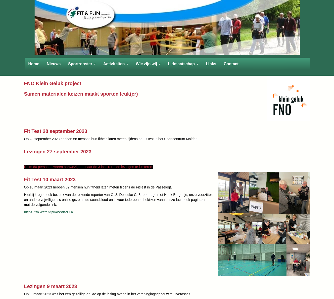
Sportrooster (82, 64)
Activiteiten (115, 64)
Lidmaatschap (183, 64)
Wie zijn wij (148, 64)
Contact (231, 64)
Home (33, 64)
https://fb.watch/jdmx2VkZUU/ (48, 212)
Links (211, 64)
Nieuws (54, 64)
